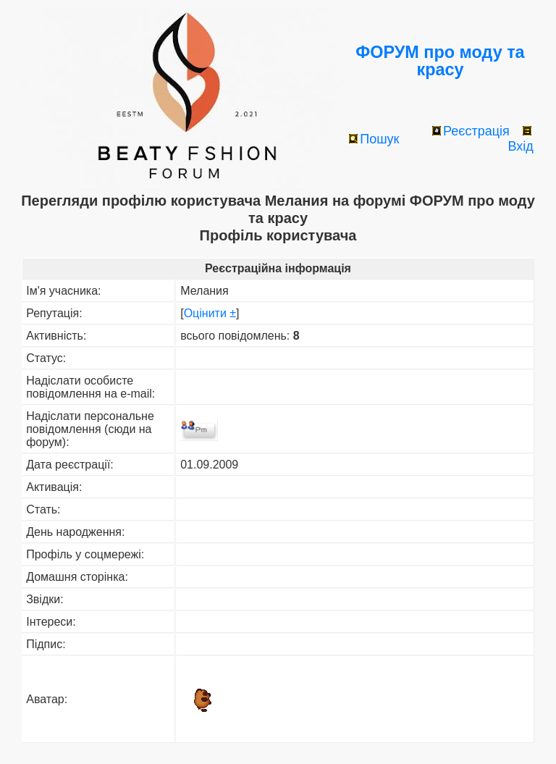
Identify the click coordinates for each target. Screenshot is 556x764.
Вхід (520, 140)
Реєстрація (471, 131)
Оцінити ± (210, 313)
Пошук (374, 139)
